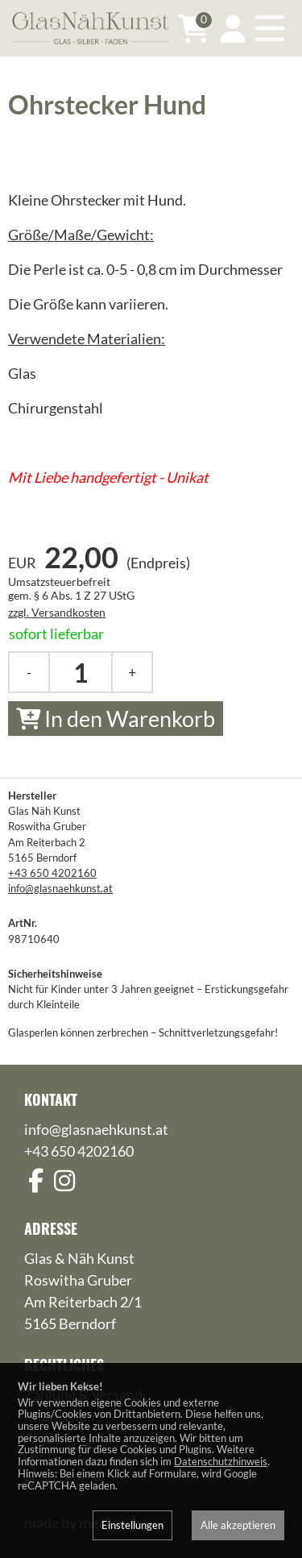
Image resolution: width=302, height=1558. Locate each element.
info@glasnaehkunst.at (60, 888)
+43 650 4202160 (52, 872)
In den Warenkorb (115, 718)
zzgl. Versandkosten (56, 612)
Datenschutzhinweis (220, 1461)
